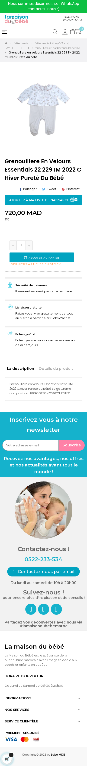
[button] (43, 571)
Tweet (51, 189)
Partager (30, 189)
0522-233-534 (72, 20)
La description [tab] (20, 368)
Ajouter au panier (41, 257)
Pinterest (73, 189)
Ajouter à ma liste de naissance (43, 200)
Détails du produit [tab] (56, 368)
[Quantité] (21, 245)
